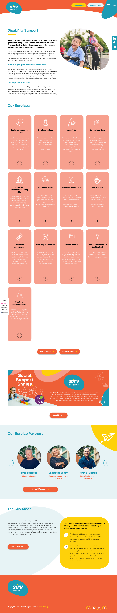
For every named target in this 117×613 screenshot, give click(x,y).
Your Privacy (43, 607)
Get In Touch (79, 5)
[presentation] (11, 463)
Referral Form (95, 5)
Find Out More (18, 547)
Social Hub (59, 415)
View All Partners (40, 489)
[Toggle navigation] (111, 5)
